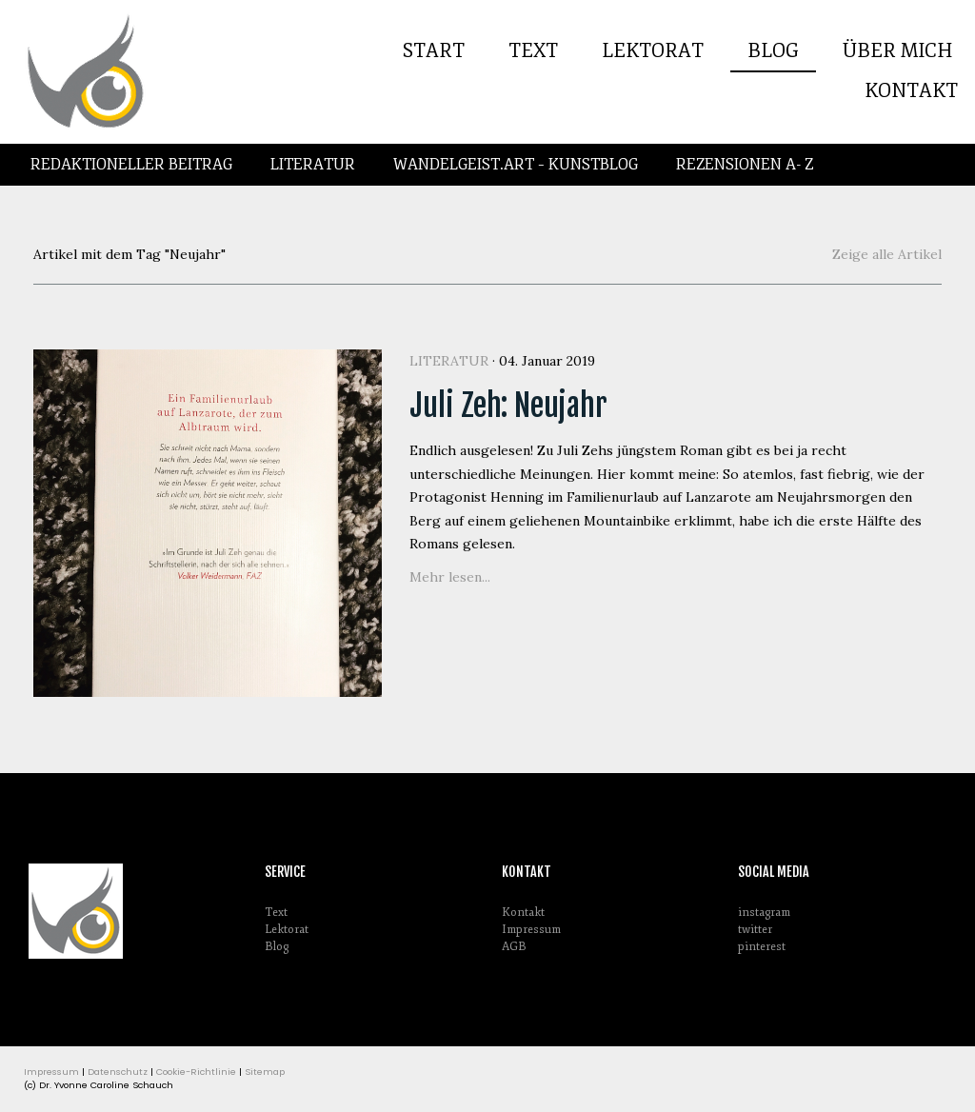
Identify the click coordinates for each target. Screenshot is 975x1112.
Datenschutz (118, 1071)
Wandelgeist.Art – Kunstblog (515, 164)
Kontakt (911, 91)
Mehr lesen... (449, 577)
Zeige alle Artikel (887, 254)
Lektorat (653, 51)
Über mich (898, 51)
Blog (773, 51)
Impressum (531, 930)
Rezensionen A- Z (744, 164)
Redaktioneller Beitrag (131, 164)
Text (533, 51)
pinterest (762, 947)
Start (434, 51)
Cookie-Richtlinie (196, 1071)
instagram (764, 912)
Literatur (312, 164)
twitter (755, 930)
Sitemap (265, 1071)
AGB (514, 947)
